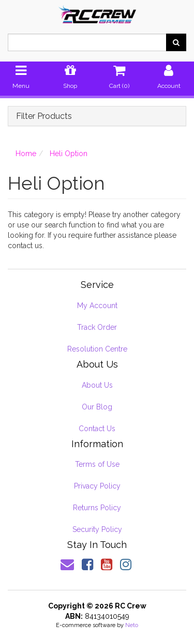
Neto (131, 625)
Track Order (97, 327)
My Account (97, 305)
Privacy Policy (97, 486)
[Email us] (67, 564)
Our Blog (97, 407)
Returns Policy (97, 508)
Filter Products (44, 116)
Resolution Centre (97, 349)
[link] (87, 564)
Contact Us (97, 428)
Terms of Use (97, 464)
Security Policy (97, 529)
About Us (97, 385)
